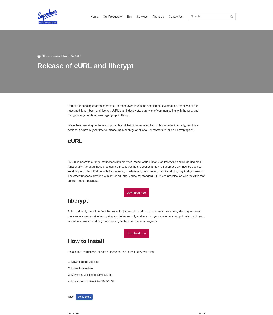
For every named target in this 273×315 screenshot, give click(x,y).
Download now (136, 192)
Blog (129, 16)
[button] (121, 16)
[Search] (208, 16)
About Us (158, 16)
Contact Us (176, 16)
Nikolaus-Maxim (51, 56)
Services (142, 16)
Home (94, 16)
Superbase (84, 297)
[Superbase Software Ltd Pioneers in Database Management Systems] (47, 16)
